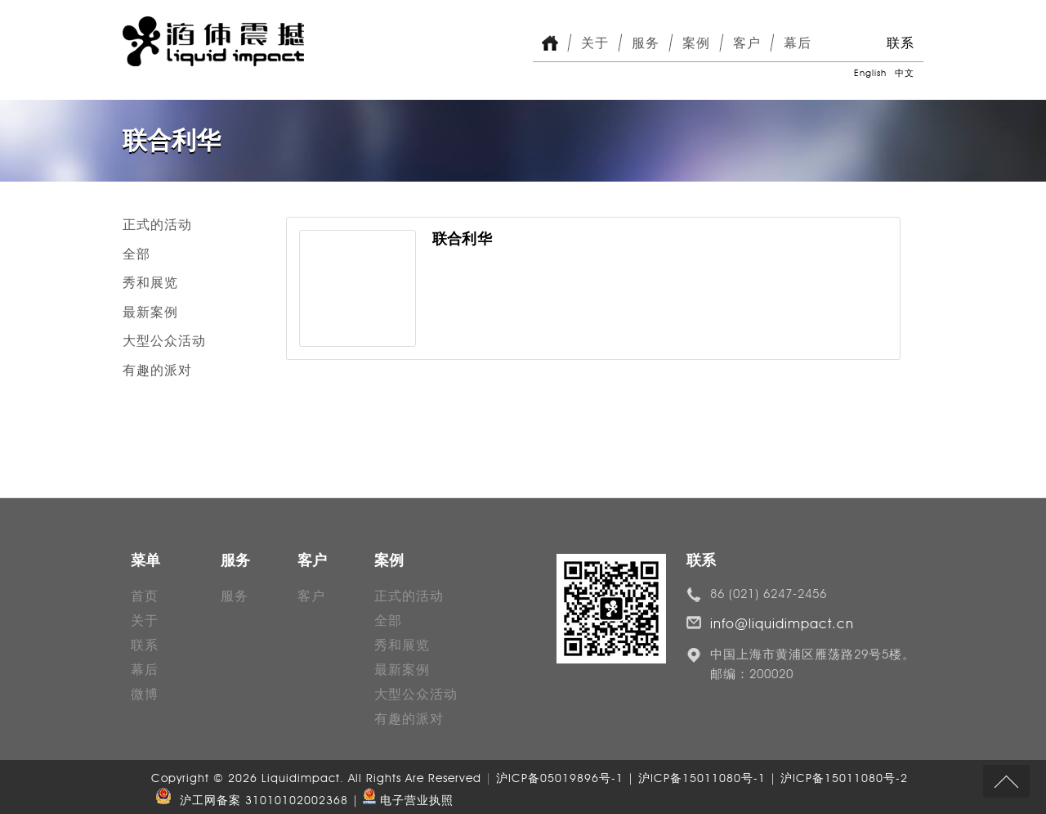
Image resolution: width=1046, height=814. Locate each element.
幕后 (797, 43)
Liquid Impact (213, 41)
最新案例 (150, 312)
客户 (747, 43)
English (870, 73)
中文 (904, 73)
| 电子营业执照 (403, 800)
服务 (645, 43)
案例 (696, 43)
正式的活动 (157, 224)
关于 (595, 43)
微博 (145, 694)
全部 (136, 254)
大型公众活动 (164, 341)
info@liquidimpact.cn (782, 624)
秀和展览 (150, 282)
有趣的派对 (157, 370)
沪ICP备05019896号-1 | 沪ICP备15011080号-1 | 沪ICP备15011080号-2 (702, 778)
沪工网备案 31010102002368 (249, 800)
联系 (900, 43)
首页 (145, 596)
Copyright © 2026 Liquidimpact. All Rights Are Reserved (318, 778)
